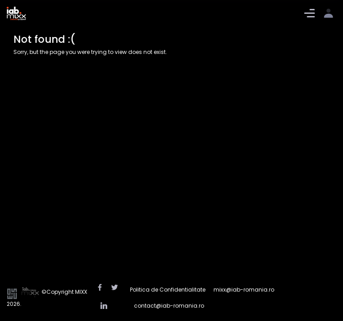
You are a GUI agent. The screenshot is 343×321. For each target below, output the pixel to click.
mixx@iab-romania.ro (243, 289)
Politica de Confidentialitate (167, 289)
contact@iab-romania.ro (169, 305)
